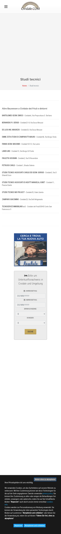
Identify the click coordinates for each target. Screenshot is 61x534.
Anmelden (30, 458)
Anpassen (18, 526)
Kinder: (30, 318)
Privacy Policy (9, 409)
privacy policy (48, 493)
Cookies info (9, 413)
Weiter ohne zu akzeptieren (45, 479)
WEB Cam (7, 433)
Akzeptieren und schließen (35, 526)
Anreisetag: (30, 291)
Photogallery (9, 437)
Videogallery (8, 440)
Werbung (7, 401)
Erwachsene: (30, 309)
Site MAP (8, 417)
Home (24, 86)
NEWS (6, 444)
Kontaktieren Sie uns (11, 405)
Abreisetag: (30, 300)
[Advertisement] (30, 46)
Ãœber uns (8, 397)
